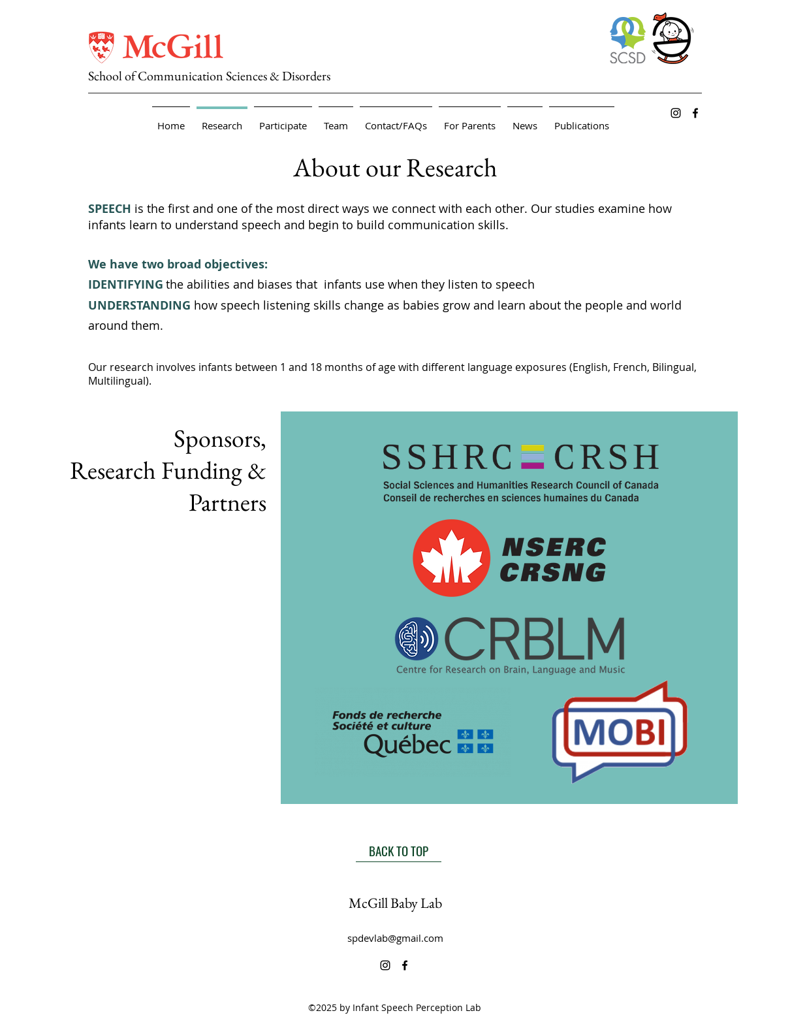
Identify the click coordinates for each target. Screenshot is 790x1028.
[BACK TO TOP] (398, 850)
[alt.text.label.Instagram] (675, 113)
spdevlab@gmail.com (395, 937)
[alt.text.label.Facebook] (695, 113)
